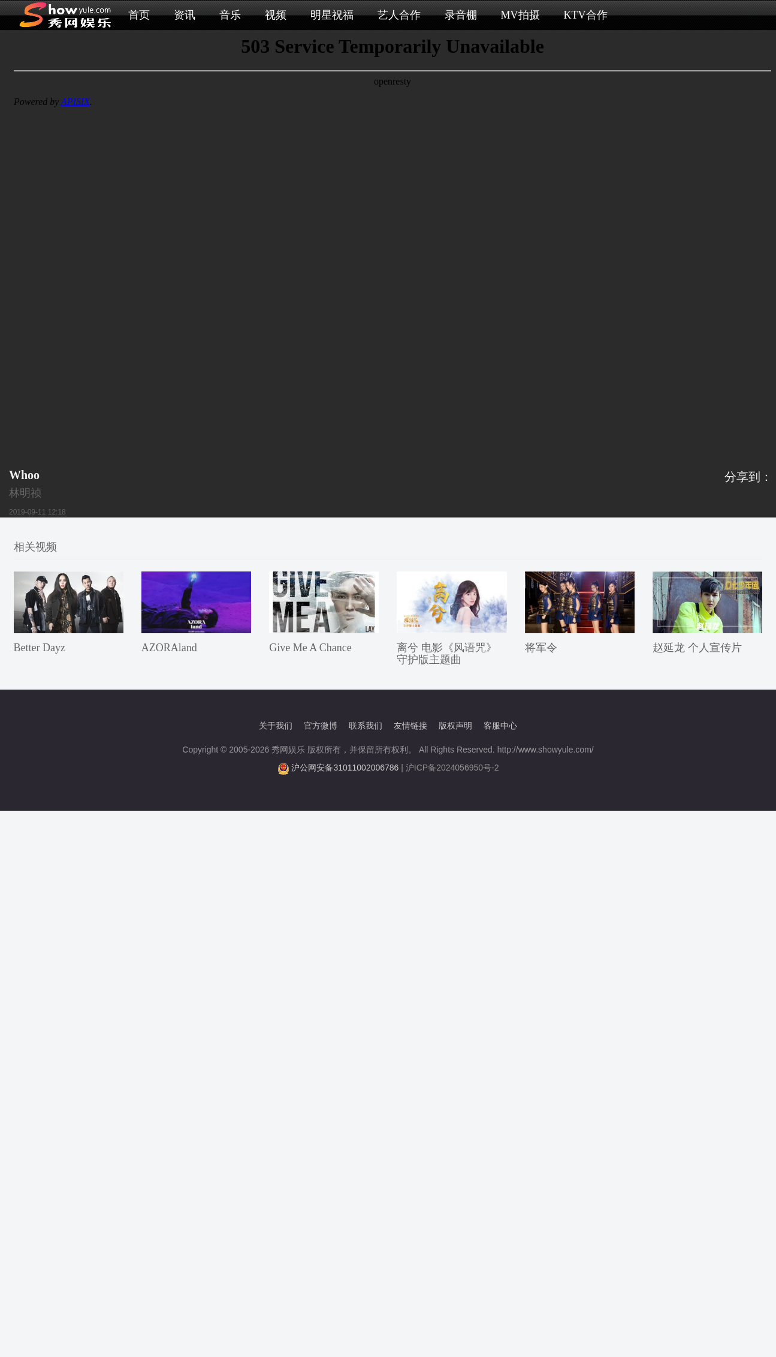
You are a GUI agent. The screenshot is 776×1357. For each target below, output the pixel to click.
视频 (275, 15)
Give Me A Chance (310, 648)
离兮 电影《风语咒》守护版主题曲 (447, 654)
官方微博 (320, 725)
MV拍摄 (520, 15)
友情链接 (410, 725)
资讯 (184, 15)
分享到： (748, 477)
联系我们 (365, 725)
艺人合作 (399, 15)
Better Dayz (39, 648)
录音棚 (461, 15)
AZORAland (169, 648)
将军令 (541, 648)
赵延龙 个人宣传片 (697, 648)
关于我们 (275, 725)
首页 (139, 15)
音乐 (230, 15)
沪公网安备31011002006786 (344, 767)
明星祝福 (332, 15)
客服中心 (500, 725)
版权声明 (455, 725)
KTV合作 (586, 15)
